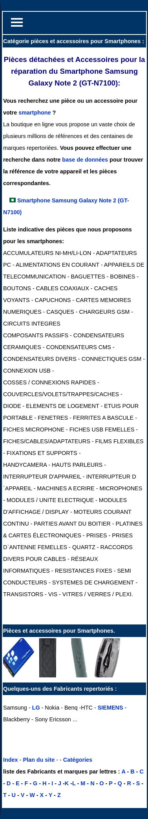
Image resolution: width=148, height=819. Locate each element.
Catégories (77, 760)
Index (10, 760)
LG (36, 707)
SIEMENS (110, 707)
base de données (85, 160)
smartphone (34, 112)
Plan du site (39, 760)
